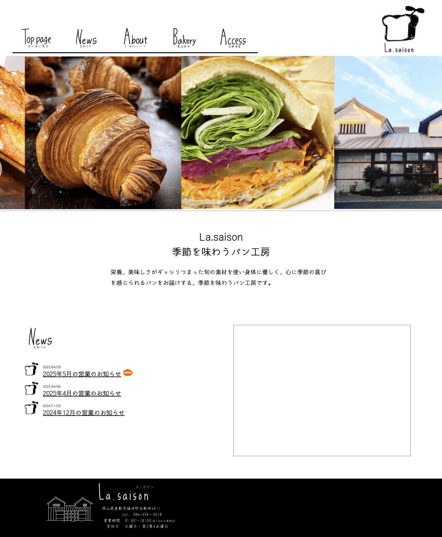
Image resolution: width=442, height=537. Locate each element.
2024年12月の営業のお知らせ (84, 413)
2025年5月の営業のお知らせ (82, 374)
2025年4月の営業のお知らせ (82, 393)
